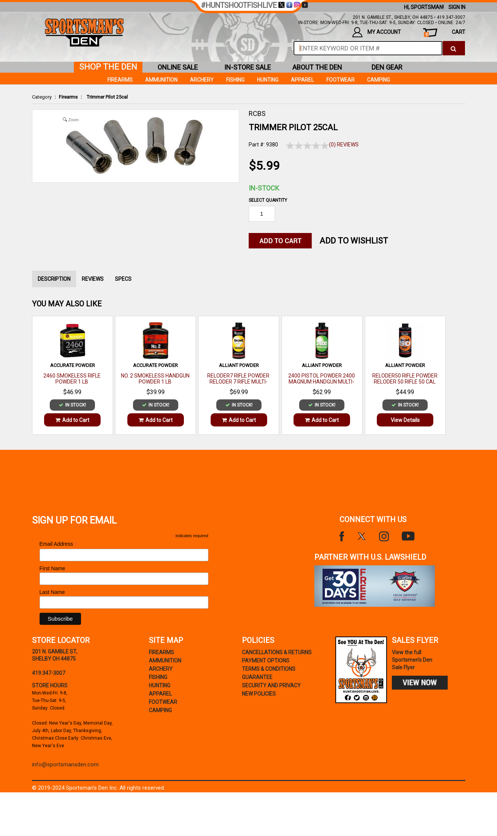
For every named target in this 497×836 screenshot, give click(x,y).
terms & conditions (268, 669)
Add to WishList (354, 240)
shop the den (108, 67)
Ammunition (161, 80)
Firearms (68, 97)
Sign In (456, 7)
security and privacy (271, 685)
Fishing (235, 80)
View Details (405, 420)
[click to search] (453, 48)
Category (42, 97)
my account (376, 32)
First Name (52, 568)
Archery (202, 80)
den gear (387, 67)
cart (444, 33)
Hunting (267, 80)
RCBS (257, 113)
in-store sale (247, 67)
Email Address (59, 544)
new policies (259, 694)
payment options (265, 661)
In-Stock (264, 188)
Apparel (302, 80)
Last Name (52, 592)
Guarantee (257, 677)
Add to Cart (72, 420)
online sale (178, 67)
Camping (378, 80)
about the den (317, 67)
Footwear (340, 80)
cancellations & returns (277, 652)
